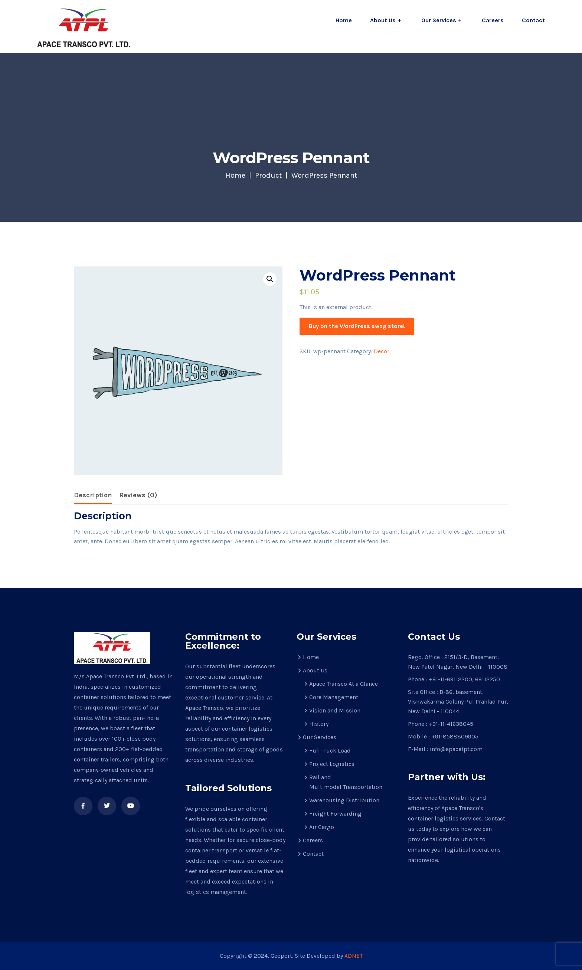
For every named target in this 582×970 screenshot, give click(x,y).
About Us (383, 20)
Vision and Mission (334, 710)
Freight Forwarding (335, 813)
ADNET (353, 955)
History (318, 723)
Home (344, 20)
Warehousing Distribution (344, 800)
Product (268, 175)
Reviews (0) (138, 495)
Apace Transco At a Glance (343, 683)
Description (93, 495)
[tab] (93, 495)
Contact (533, 20)
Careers (493, 20)
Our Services (438, 20)
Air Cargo (321, 826)
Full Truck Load (330, 750)
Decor (381, 351)
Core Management (333, 697)
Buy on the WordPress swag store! (357, 326)
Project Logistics (331, 763)
